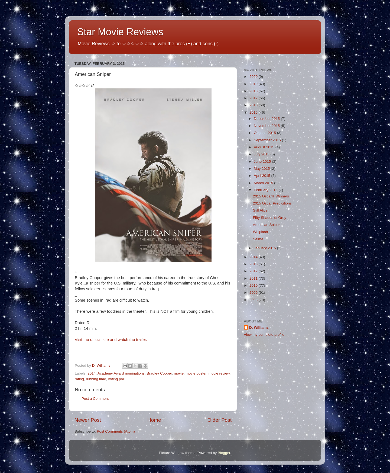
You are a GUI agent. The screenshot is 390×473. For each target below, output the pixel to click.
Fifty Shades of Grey (269, 218)
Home (154, 420)
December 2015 (267, 119)
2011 (254, 278)
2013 (254, 264)
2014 (91, 373)
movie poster (196, 373)
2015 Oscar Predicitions (272, 203)
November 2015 (267, 126)
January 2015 (265, 248)
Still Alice (260, 210)
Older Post (219, 420)
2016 (254, 105)
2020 (254, 77)
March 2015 (264, 183)
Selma (258, 239)
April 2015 (262, 176)
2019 (254, 84)
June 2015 (263, 161)
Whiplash (260, 232)
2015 (254, 112)
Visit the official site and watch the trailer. (111, 339)
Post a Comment (95, 399)
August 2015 (264, 147)
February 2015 (266, 190)
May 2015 (262, 169)
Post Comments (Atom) (116, 431)
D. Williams (259, 327)
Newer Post (87, 420)
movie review (219, 373)
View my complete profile (264, 335)
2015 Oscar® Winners (271, 196)
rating (79, 379)
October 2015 (265, 133)
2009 (254, 292)
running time (96, 379)
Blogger (224, 453)
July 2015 (262, 154)
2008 (254, 300)
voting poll (116, 379)
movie (179, 373)
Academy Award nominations (121, 373)
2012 (254, 271)
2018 (254, 91)
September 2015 (268, 140)
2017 (254, 98)
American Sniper (266, 225)
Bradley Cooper (159, 373)
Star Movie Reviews (120, 31)
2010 (254, 285)
